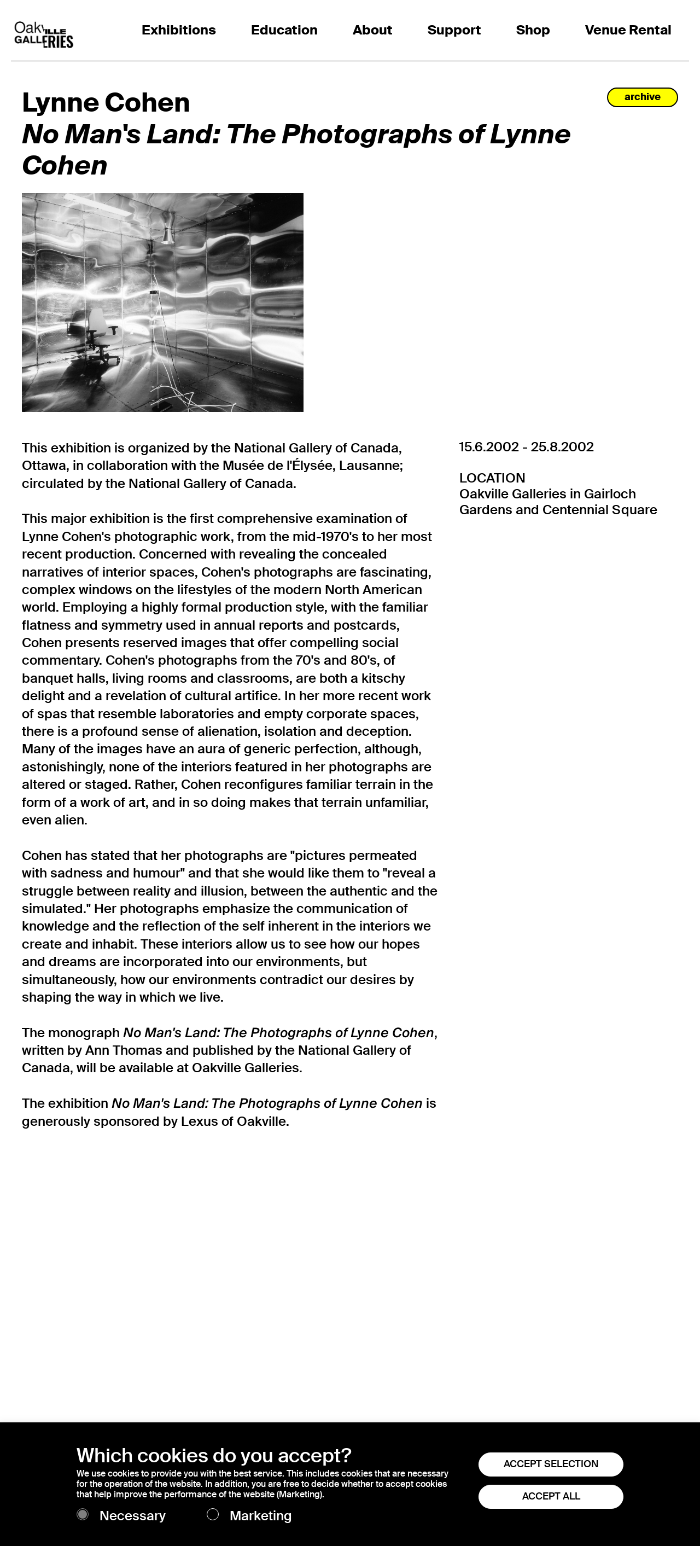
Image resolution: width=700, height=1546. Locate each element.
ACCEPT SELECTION (551, 1464)
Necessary (133, 1516)
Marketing (261, 1516)
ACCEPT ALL (551, 1496)
